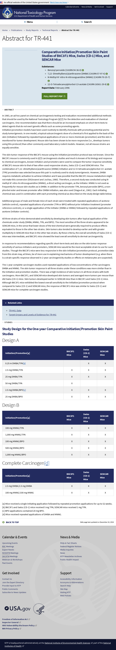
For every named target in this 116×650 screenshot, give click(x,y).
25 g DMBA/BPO (14, 396)
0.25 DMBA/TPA (15, 363)
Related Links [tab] (15, 302)
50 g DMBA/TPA (13, 383)
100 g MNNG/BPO (14, 441)
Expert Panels (8, 549)
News (62, 553)
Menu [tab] (30, 22)
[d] (46, 463)
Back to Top (12, 522)
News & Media (87, 7)
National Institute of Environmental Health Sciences (67, 643)
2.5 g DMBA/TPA (14, 369)
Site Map (64, 589)
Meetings (8, 546)
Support (109, 7)
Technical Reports (50, 30)
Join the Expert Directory (13, 582)
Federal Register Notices (70, 546)
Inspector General (10, 622)
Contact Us (7, 579)
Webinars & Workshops (12, 559)
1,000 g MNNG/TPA (15, 434)
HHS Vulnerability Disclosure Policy (18, 625)
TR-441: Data (15, 310)
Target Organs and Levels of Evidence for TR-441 (32, 314)
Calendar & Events (72, 7)
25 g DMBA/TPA (13, 376)
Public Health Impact (69, 559)
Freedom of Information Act (15, 619)
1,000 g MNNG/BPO (15, 454)
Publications (16, 30)
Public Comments (10, 589)
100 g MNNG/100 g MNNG (19, 492)
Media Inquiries (67, 549)
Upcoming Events (10, 543)
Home (5, 30)
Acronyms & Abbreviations (72, 582)
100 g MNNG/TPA (14, 427)
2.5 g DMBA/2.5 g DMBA (18, 485)
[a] (28, 353)
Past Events (7, 563)
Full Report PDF (53, 96)
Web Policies (65, 595)
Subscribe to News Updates (14, 592)
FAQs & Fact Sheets (68, 543)
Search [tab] (88, 22)
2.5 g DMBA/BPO (15, 389)
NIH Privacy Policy (10, 628)
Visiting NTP (65, 592)
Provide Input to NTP (11, 585)
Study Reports (32, 30)
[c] (24, 389)
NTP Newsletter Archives (71, 556)
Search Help (65, 585)
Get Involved (99, 7)
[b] (24, 363)
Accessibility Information (71, 579)
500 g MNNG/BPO (14, 447)
